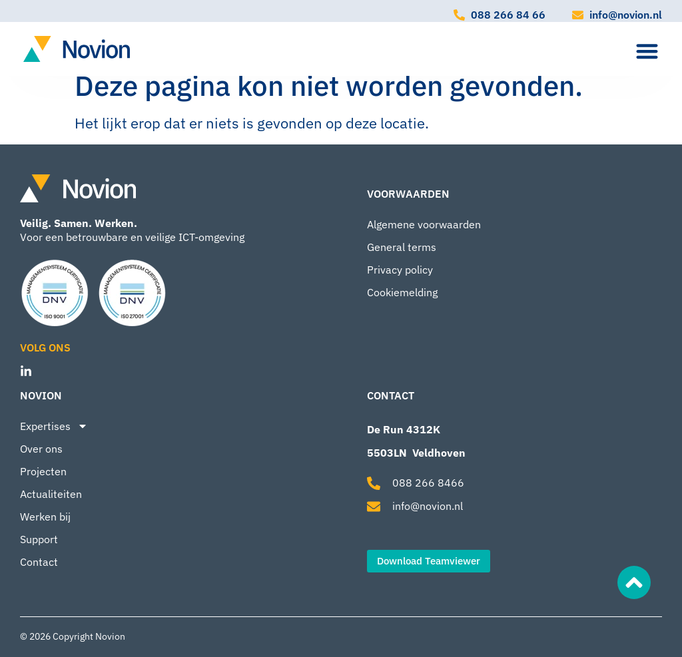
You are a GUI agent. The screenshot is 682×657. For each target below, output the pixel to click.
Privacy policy (400, 269)
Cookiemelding (402, 292)
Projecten (43, 471)
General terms (401, 247)
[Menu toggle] (647, 51)
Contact (39, 561)
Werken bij (45, 516)
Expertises (54, 426)
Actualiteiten (51, 494)
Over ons (41, 448)
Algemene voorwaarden (424, 224)
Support (39, 539)
